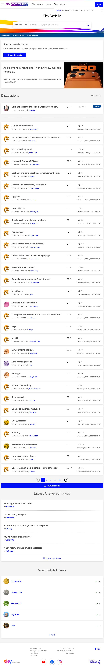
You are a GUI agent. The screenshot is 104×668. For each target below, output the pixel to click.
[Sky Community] (17, 4)
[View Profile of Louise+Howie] (34, 188)
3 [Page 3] (50, 480)
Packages (16, 373)
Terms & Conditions (67, 648)
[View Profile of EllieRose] (10, 506)
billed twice (17, 291)
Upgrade (16, 196)
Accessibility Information (65, 651)
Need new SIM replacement (25, 444)
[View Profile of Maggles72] (33, 223)
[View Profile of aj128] (31, 294)
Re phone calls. (19, 397)
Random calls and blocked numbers (29, 220)
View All (52, 635)
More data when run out (23, 267)
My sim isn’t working (21, 385)
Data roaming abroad (22, 361)
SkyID (14, 326)
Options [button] (94, 95)
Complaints (34, 653)
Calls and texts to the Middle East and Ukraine (34, 106)
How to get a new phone (23, 456)
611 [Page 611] (60, 480)
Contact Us (70, 653)
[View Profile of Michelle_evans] (35, 247)
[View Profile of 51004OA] (32, 412)
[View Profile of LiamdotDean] (34, 259)
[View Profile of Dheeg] (9, 529)
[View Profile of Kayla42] (32, 141)
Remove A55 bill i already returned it (29, 184)
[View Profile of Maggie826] (33, 353)
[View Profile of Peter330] (10, 517)
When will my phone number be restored (23, 548)
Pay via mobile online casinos (18, 536)
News (48, 4)
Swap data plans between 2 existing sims (31, 279)
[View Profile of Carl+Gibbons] (34, 282)
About (63, 4)
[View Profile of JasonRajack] (34, 212)
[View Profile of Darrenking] (33, 271)
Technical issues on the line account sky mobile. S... (36, 137)
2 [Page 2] (46, 480)
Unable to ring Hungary (15, 514)
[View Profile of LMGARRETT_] (34, 436)
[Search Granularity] (21, 25)
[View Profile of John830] (10, 540)
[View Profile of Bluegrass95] (34, 129)
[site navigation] (2, 4)
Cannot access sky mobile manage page (31, 255)
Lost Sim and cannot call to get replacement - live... (36, 173)
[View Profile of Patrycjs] (9, 551)
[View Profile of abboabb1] (33, 318)
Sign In (98, 4)
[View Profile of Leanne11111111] (35, 341)
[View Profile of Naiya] (31, 330)
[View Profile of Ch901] (32, 459)
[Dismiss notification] (101, 10)
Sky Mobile (52, 16)
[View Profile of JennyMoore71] (35, 164)
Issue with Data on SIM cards (25, 161)
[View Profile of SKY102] (32, 400)
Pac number (17, 232)
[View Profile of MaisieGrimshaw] (34, 389)
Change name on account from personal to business (37, 314)
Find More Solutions (52, 558)
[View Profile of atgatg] (32, 176)
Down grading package (23, 350)
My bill (15, 338)
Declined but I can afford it (24, 302)
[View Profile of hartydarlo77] (34, 306)
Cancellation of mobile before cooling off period (34, 468)
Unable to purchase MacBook (26, 409)
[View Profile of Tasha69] (32, 200)
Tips (56, 4)
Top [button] (98, 649)
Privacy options (35, 648)
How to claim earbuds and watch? (28, 243)
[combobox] (57, 25)
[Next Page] (66, 480)
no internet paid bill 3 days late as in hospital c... (27, 525)
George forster (19, 420)
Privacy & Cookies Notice (38, 651)
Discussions (37, 4)
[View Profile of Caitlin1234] (33, 153)
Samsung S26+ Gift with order (18, 503)
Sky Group (33, 655)
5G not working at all (22, 149)
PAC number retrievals (22, 125)
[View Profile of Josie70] (32, 471)
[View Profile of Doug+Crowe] (33, 235)
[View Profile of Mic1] (31, 365)
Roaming (16, 432)
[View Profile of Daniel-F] (32, 110)
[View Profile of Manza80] (32, 424)
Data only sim (18, 208)
